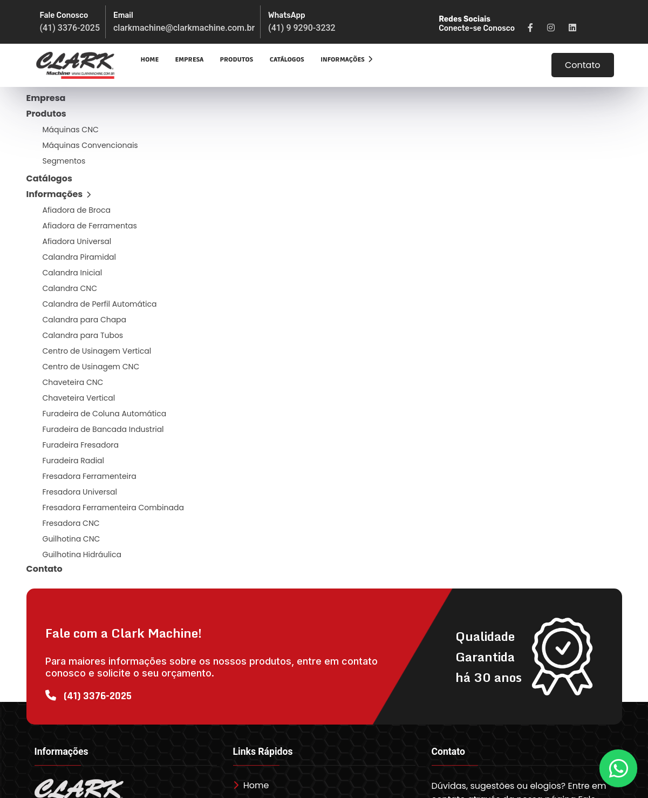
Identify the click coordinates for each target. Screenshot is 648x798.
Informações (346, 60)
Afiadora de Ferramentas (90, 225)
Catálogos (287, 60)
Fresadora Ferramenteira (90, 476)
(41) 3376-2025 (70, 28)
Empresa (189, 60)
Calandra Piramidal (80, 257)
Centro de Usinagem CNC (91, 366)
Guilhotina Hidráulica (82, 554)
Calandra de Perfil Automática (100, 304)
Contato (583, 65)
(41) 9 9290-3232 (302, 28)
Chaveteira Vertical (79, 398)
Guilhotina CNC (71, 538)
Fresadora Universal (80, 491)
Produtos (237, 60)
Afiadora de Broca (77, 210)
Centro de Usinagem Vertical (97, 351)
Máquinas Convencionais (90, 145)
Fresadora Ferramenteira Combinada (113, 507)
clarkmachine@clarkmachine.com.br (184, 28)
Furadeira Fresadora (81, 444)
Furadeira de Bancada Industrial (103, 429)
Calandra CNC (70, 288)
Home (150, 60)
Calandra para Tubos (83, 335)
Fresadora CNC (71, 523)
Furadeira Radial (74, 460)
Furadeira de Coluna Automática (105, 413)
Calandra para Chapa (85, 319)
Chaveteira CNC (73, 382)
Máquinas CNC (71, 129)
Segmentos (64, 160)
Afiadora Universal (77, 241)
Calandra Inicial (73, 272)
